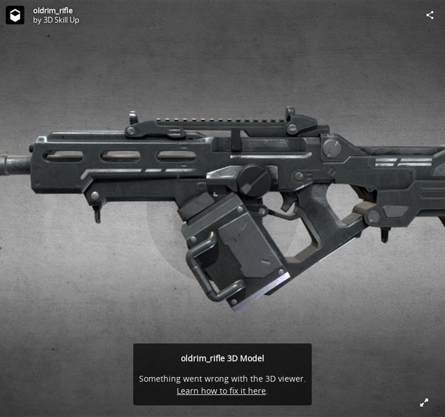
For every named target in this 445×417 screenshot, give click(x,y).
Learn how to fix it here (221, 390)
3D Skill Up (61, 19)
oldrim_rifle (52, 10)
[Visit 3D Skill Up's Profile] (15, 15)
